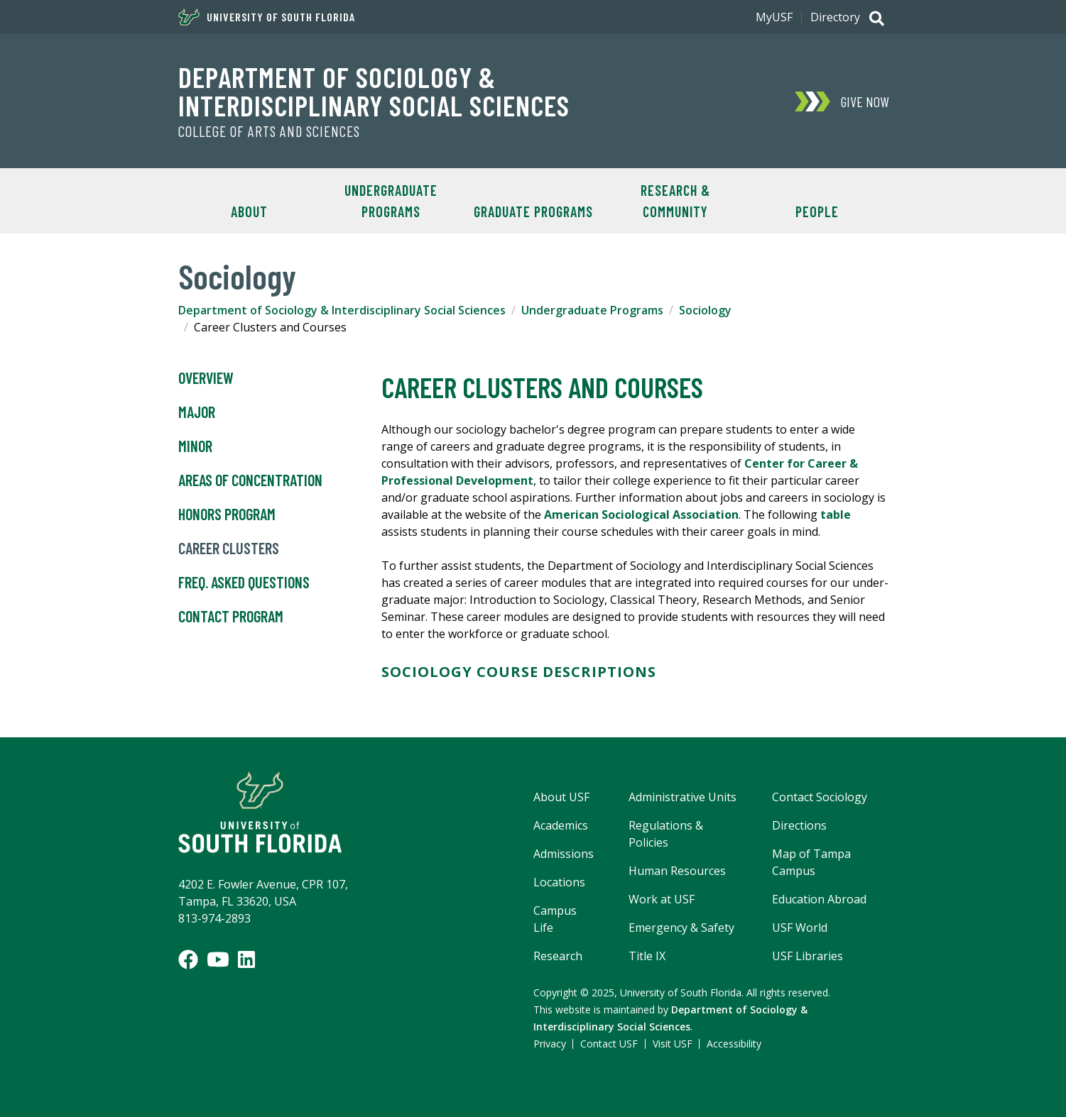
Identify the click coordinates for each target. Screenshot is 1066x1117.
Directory (835, 17)
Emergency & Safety (681, 927)
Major (196, 412)
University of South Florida (266, 17)
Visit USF (672, 1043)
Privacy (549, 1043)
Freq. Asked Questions (244, 582)
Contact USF (609, 1043)
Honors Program (227, 514)
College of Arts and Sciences (269, 131)
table (835, 514)
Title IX (647, 956)
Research (557, 956)
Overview (206, 378)
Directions (799, 825)
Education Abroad (819, 899)
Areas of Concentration (250, 480)
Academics (560, 825)
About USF (561, 797)
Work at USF (662, 899)
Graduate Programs (533, 211)
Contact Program (230, 616)
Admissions (563, 854)
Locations (559, 882)
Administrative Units (682, 797)
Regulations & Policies (666, 834)
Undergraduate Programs (390, 201)
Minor (195, 446)
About (249, 211)
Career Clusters (228, 548)
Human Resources (677, 871)
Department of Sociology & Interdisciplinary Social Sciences (374, 90)
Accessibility (734, 1043)
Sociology (705, 310)
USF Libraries (807, 956)
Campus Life (555, 919)
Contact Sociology (819, 797)
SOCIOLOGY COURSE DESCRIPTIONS (518, 671)
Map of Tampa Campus (811, 862)
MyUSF (774, 17)
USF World (799, 927)
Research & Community (675, 201)
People (817, 211)
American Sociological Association (641, 514)
